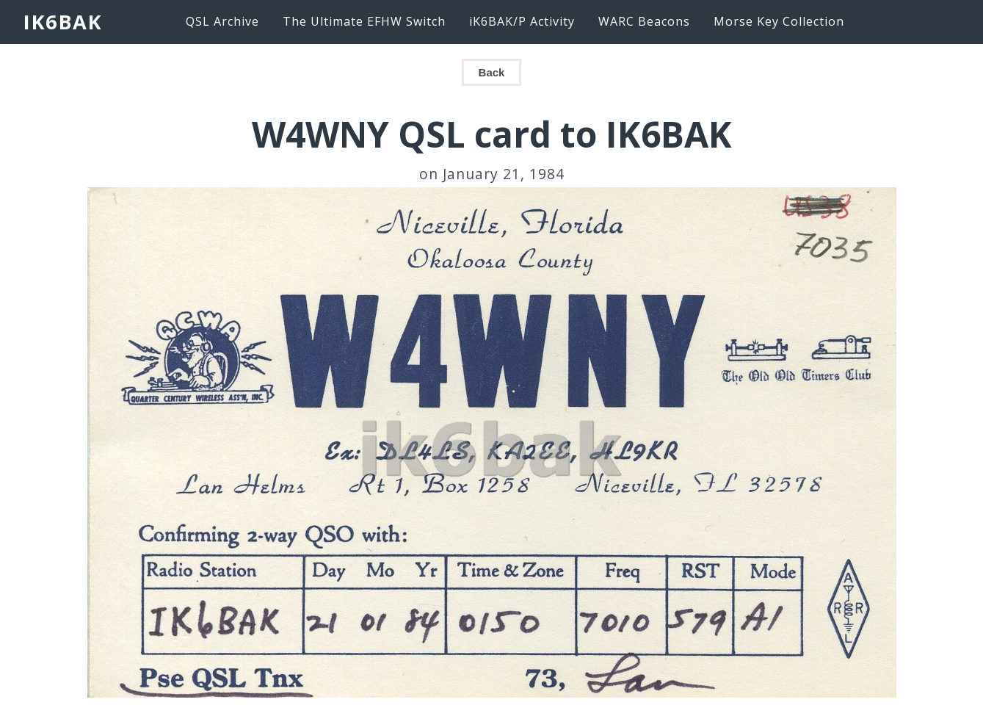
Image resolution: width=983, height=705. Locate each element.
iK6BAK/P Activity (522, 21)
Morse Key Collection (779, 21)
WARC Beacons (644, 21)
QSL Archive (222, 21)
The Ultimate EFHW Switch (364, 21)
